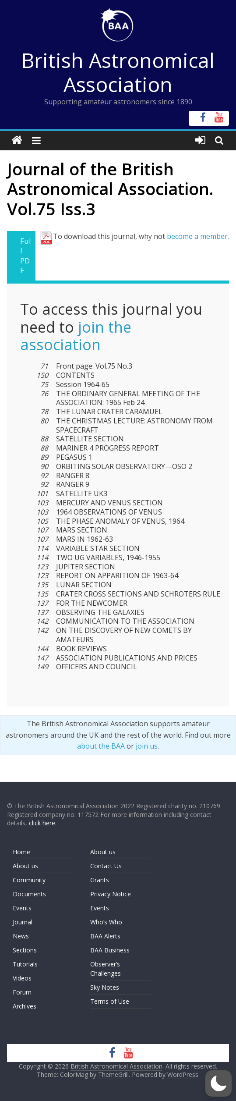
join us (147, 746)
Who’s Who (106, 922)
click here (42, 823)
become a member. (198, 236)
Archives (24, 1006)
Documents (29, 894)
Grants (99, 880)
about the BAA (101, 746)
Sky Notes (104, 987)
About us (25, 866)
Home (21, 852)
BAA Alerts (105, 936)
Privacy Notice (110, 894)
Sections (25, 950)
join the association (75, 336)
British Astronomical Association (118, 72)
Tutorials (25, 964)
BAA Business (110, 950)
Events (22, 908)
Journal (22, 922)
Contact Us (106, 866)
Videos (22, 978)
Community (29, 880)
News (21, 936)
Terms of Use (109, 1001)
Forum (22, 992)
